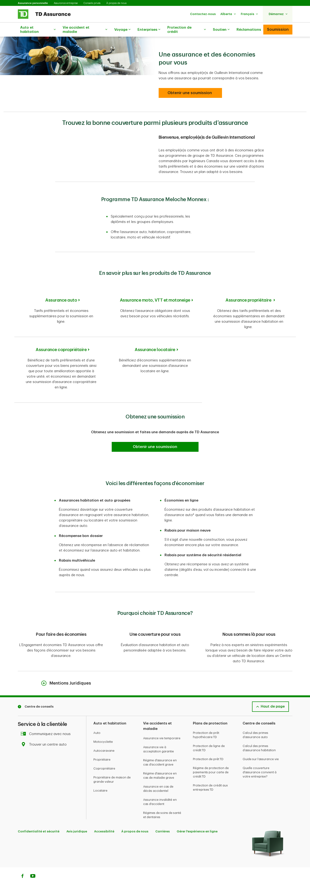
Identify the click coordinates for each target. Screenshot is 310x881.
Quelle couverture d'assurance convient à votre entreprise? (259, 760)
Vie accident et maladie (85, 30)
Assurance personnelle (33, 3)
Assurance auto (61, 288)
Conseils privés (92, 3)
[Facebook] (22, 864)
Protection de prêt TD (208, 747)
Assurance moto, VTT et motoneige (155, 288)
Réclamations (249, 29)
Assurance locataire (155, 338)
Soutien (221, 30)
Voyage (122, 30)
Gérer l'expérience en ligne (197, 819)
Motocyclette (103, 730)
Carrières (162, 819)
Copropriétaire (104, 756)
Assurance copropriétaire (61, 338)
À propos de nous (116, 3)
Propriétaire (102, 747)
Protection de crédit (186, 30)
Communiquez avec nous (47, 722)
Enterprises (149, 30)
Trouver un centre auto (45, 733)
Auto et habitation (38, 30)
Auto (96, 721)
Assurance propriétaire (249, 288)
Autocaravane (104, 738)
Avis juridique (76, 819)
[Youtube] (32, 864)
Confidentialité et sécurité (38, 819)
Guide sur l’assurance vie (261, 747)
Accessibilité (104, 819)
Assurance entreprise (66, 3)
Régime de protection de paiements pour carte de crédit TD (211, 760)
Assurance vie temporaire (161, 726)
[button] (203, 14)
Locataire (100, 778)
